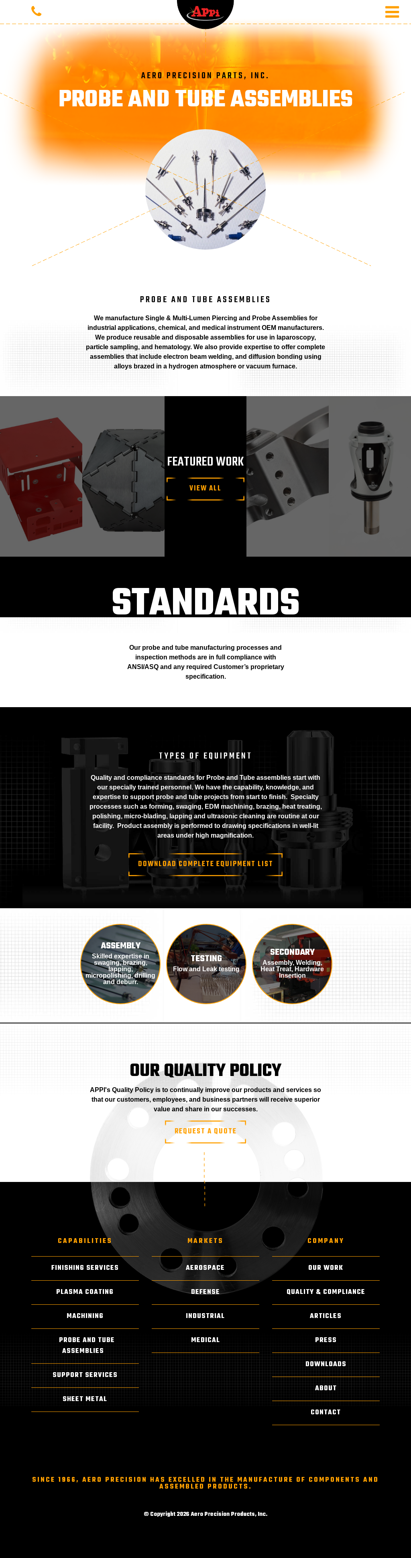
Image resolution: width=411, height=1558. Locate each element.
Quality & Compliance (326, 1292)
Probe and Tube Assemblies (87, 1346)
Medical (205, 1340)
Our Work (325, 1268)
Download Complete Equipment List (205, 864)
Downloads (325, 1364)
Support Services (85, 1375)
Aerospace (205, 1268)
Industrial (205, 1316)
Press (326, 1340)
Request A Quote (206, 1131)
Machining (85, 1316)
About (326, 1388)
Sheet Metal (85, 1399)
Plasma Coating (85, 1292)
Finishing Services (85, 1268)
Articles (326, 1316)
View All (205, 488)
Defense (205, 1292)
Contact (326, 1412)
